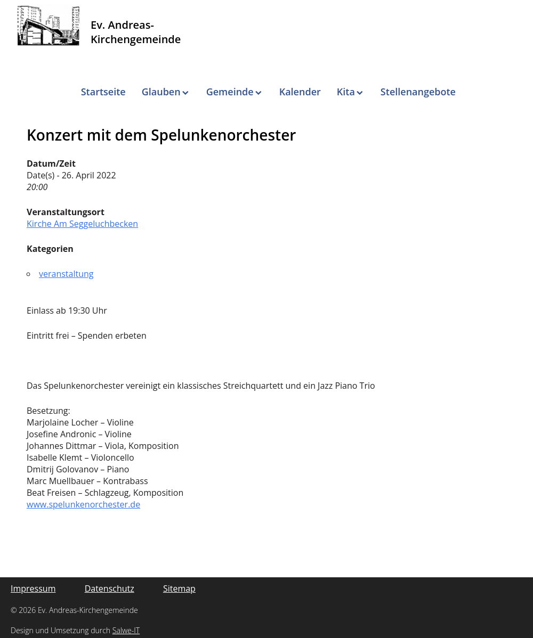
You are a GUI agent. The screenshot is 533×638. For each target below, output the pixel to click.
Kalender (300, 91)
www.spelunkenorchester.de (83, 504)
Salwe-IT (126, 630)
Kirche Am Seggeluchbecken (82, 224)
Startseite (103, 91)
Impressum (33, 588)
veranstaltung (66, 274)
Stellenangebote (418, 91)
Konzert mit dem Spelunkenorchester (161, 135)
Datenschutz (109, 588)
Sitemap (179, 588)
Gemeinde (230, 91)
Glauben (161, 91)
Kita (346, 91)
